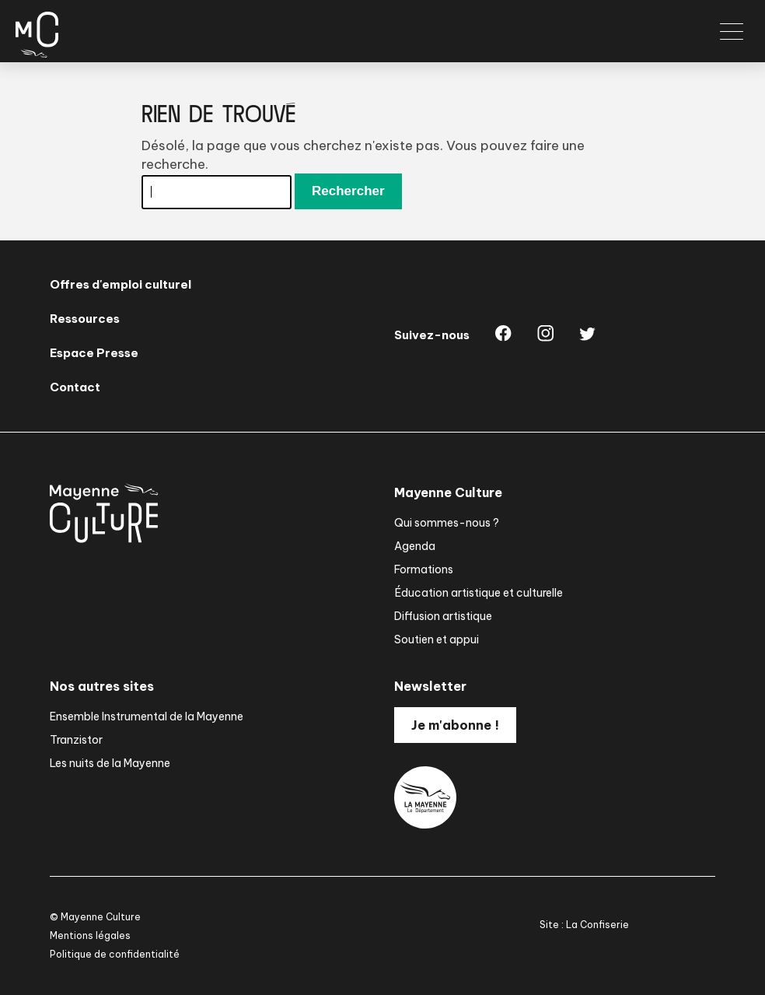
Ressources (85, 318)
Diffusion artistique (443, 616)
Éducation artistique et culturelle (478, 593)
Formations (423, 569)
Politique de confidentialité (115, 954)
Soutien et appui (436, 639)
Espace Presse (94, 352)
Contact (75, 387)
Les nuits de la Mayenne (110, 763)
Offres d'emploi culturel (120, 284)
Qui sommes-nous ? (446, 523)
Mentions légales (90, 935)
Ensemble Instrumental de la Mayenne (146, 716)
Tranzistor (76, 740)
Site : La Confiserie (584, 924)
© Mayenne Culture (95, 917)
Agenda (414, 546)
